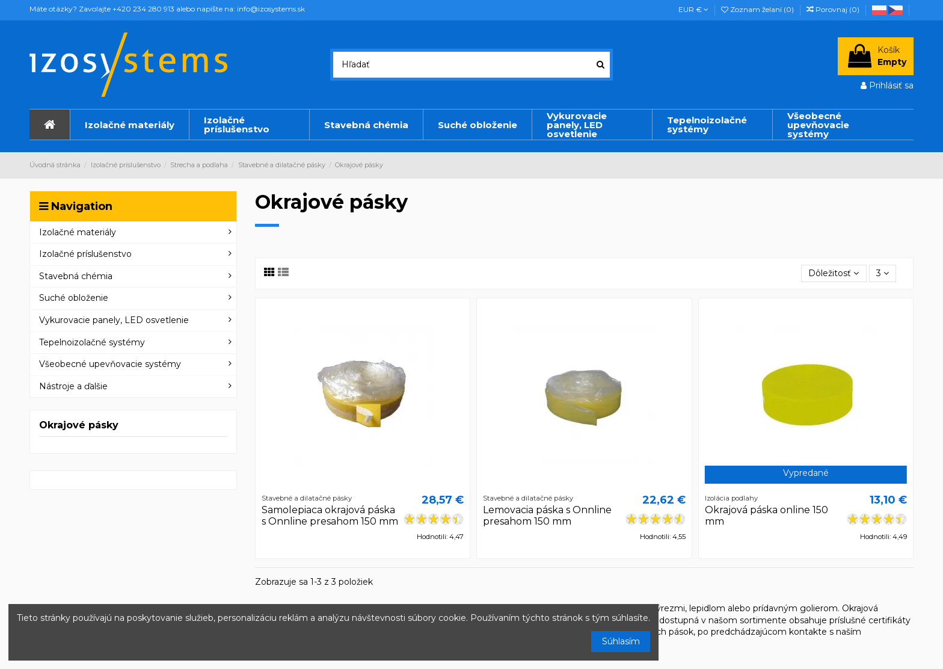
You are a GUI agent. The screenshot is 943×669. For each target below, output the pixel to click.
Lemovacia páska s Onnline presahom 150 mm (547, 515)
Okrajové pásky (78, 425)
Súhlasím (621, 641)
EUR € (693, 9)
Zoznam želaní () (758, 9)
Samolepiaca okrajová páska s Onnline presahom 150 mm (330, 515)
